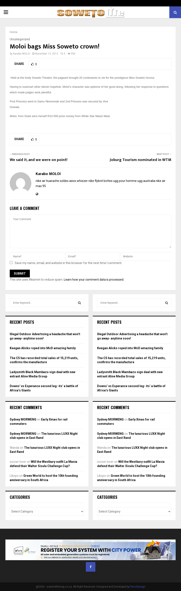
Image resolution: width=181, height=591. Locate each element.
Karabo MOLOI (21, 53)
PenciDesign (137, 586)
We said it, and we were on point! (38, 160)
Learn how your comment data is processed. (94, 279)
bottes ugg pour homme (120, 181)
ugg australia (146, 181)
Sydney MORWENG (23, 419)
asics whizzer (78, 181)
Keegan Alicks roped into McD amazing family (43, 348)
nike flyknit (95, 181)
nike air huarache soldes (52, 181)
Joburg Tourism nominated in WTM (140, 160)
